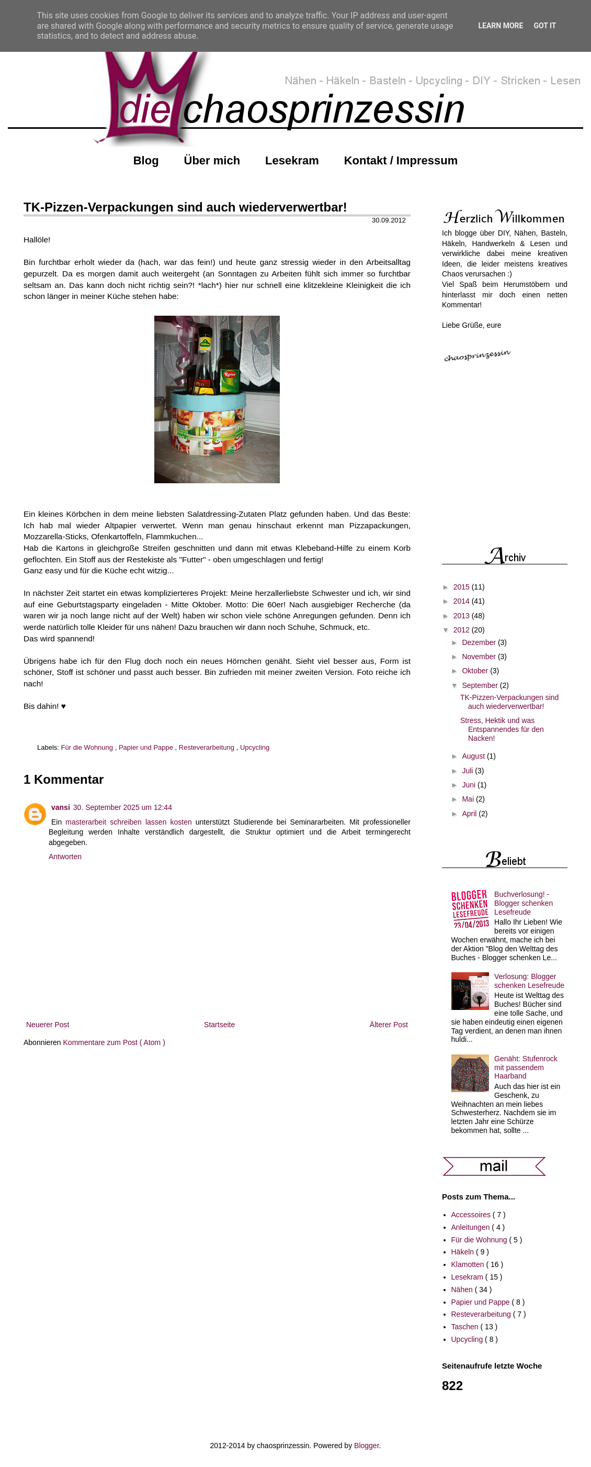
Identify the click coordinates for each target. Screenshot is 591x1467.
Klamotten (468, 1264)
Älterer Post (389, 1024)
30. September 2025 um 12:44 (122, 807)
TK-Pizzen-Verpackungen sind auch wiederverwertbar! (509, 701)
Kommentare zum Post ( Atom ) (114, 1042)
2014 (462, 601)
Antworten (65, 856)
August (474, 756)
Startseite (219, 1024)
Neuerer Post (47, 1024)
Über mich (212, 160)
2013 (462, 616)
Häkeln (463, 1252)
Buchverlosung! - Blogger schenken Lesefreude (523, 903)
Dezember (479, 642)
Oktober (476, 670)
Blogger (366, 1445)
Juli (468, 770)
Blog (146, 160)
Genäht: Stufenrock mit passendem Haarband (526, 1067)
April (470, 813)
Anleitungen (471, 1227)
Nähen (463, 1289)
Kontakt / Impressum (401, 160)
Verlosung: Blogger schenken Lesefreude (529, 981)
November (479, 656)
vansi (60, 807)
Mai (468, 799)
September (480, 685)
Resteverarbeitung (207, 747)
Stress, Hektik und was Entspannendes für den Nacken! (502, 729)
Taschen (466, 1326)
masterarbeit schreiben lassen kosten (128, 822)
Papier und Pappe (147, 747)
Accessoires (472, 1214)
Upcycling (254, 747)
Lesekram (292, 160)
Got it (544, 25)
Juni (470, 785)
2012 (462, 630)
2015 (462, 587)
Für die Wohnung (88, 747)
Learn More (500, 25)
